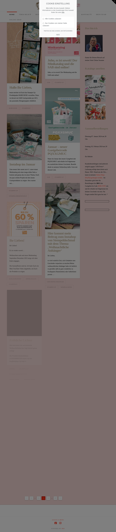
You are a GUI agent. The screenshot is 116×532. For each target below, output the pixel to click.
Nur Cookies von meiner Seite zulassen (55, 23)
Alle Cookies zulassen (52, 18)
